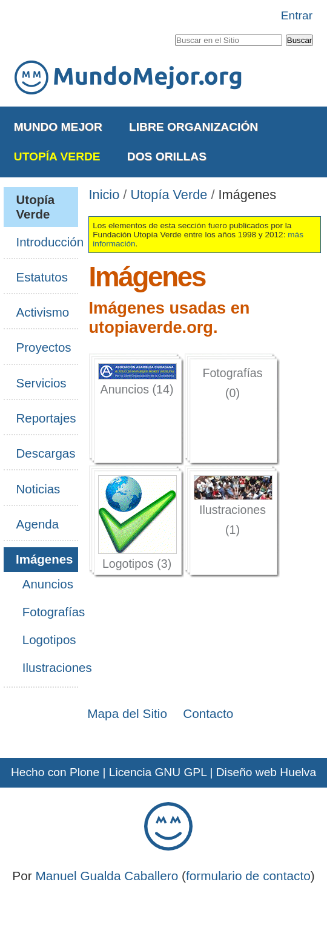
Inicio (104, 194)
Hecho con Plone (55, 772)
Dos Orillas (166, 156)
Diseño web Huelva (266, 772)
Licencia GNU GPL (157, 772)
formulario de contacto (248, 876)
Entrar (296, 15)
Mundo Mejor (58, 126)
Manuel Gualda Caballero (106, 876)
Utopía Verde (57, 156)
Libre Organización (193, 126)
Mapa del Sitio (127, 713)
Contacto (208, 713)
